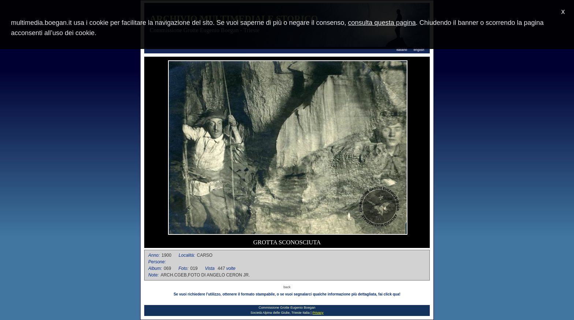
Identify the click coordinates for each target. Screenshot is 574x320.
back (287, 287)
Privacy (317, 313)
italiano (401, 50)
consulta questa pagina (382, 22)
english (419, 50)
